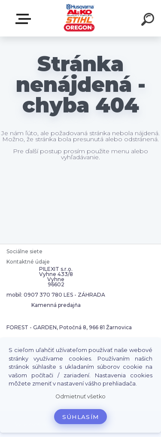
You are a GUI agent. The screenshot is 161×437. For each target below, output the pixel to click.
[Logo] (79, 18)
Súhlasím (80, 416)
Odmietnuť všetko (80, 396)
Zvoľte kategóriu (24, 19)
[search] (149, 20)
